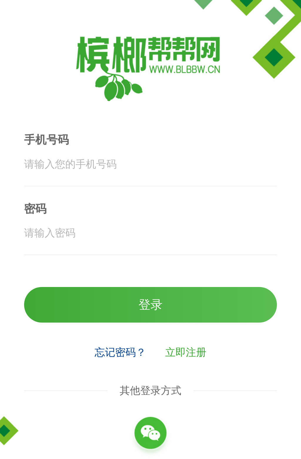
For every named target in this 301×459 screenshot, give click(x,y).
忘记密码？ (120, 352)
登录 (150, 304)
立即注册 (185, 352)
